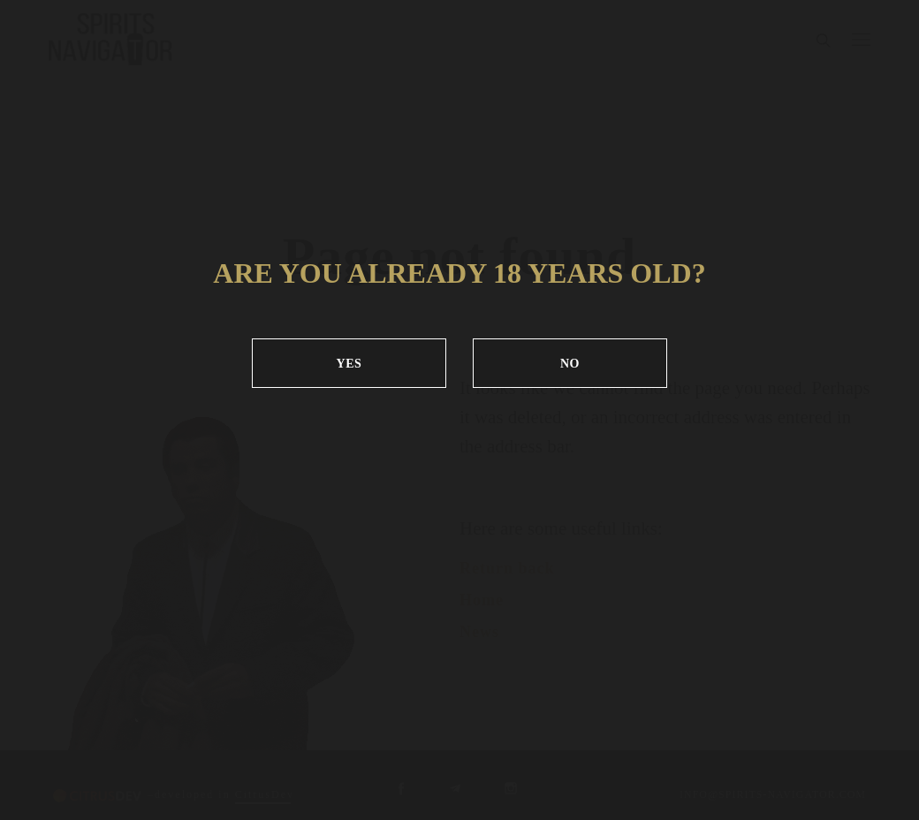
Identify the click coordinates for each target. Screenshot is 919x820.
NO (570, 363)
